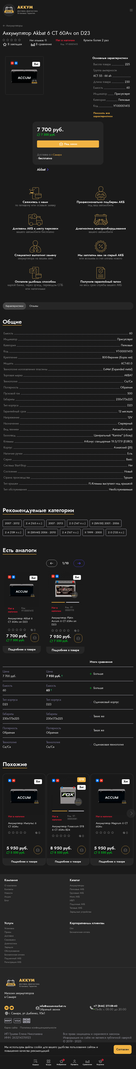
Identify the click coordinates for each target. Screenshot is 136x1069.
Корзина (100, 1062)
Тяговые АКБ (76, 912)
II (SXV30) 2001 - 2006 (108, 525)
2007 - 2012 (12, 525)
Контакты (9, 893)
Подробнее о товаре (24, 866)
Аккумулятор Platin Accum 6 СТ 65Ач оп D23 (65, 623)
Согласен (122, 1049)
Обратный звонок (50, 1014)
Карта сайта (11, 1032)
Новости (8, 897)
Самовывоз (10, 943)
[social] (6, 1012)
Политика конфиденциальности (41, 1032)
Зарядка (9, 951)
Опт (72, 932)
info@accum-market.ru (53, 1010)
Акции (7, 901)
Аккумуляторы (13, 26)
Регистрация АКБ (13, 966)
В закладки (12, 44)
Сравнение (87, 1062)
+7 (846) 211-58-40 (106, 1010)
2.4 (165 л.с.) (34, 525)
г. (57, 156)
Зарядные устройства (81, 916)
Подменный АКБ (13, 962)
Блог (7, 904)
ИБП (72, 904)
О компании (11, 889)
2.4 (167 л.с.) (72, 534)
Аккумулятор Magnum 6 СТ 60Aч (110, 828)
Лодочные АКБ (78, 908)
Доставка (9, 940)
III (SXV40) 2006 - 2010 (43, 534)
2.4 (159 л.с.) (13, 534)
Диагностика (11, 947)
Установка (9, 932)
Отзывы (35, 307)
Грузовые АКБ (77, 897)
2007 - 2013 (57, 525)
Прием (8, 936)
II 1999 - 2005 (95, 534)
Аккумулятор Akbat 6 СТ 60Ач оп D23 (21, 623)
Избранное (61, 1062)
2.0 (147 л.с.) (79, 525)
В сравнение (41, 44)
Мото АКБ (75, 901)
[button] (131, 817)
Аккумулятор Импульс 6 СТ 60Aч (23, 828)
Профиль (74, 1062)
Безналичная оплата (15, 958)
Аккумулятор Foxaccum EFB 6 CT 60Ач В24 (66, 831)
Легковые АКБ (77, 893)
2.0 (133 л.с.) (119, 534)
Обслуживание (12, 954)
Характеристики (15, 307)
